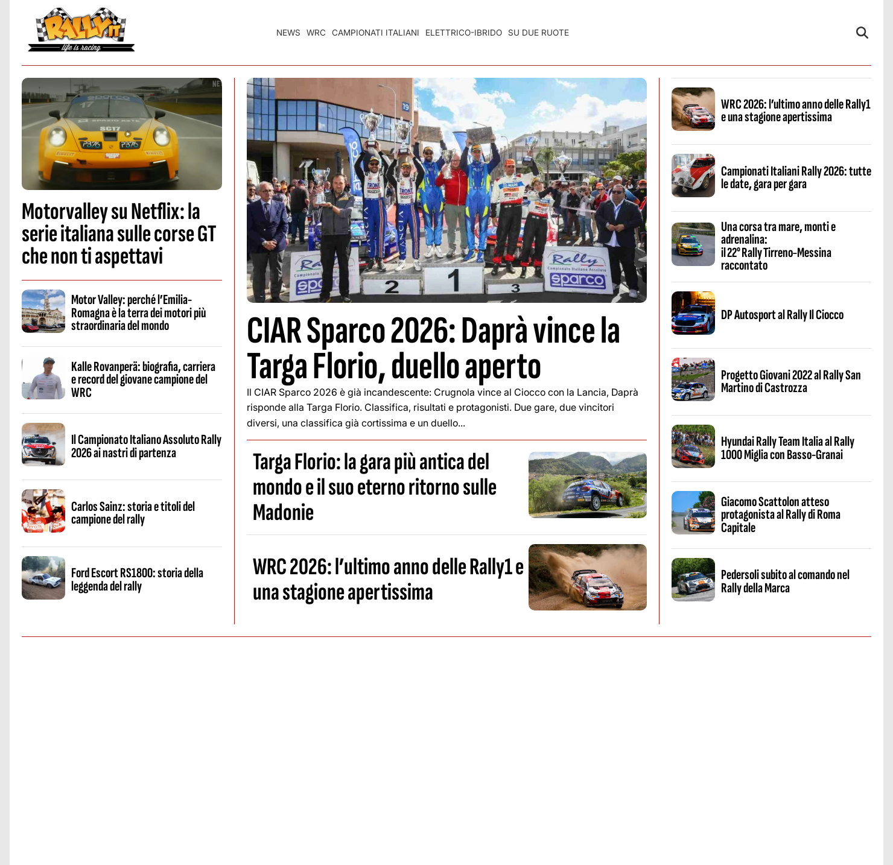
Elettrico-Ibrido (463, 32)
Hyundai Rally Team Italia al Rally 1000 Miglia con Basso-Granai (787, 448)
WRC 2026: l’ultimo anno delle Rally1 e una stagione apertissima (388, 580)
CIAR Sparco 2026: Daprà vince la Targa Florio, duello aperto (433, 349)
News (288, 32)
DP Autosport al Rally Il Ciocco (782, 314)
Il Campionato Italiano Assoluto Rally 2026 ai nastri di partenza (146, 446)
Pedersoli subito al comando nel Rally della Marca (785, 581)
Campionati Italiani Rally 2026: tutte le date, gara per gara (796, 177)
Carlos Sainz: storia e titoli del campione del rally (133, 513)
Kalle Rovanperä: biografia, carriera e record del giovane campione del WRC (143, 379)
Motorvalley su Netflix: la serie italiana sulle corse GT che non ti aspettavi (119, 234)
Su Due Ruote (538, 32)
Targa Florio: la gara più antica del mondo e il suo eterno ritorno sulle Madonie (375, 487)
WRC (316, 32)
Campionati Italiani (375, 32)
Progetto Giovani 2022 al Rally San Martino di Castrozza (791, 381)
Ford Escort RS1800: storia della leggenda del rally (137, 579)
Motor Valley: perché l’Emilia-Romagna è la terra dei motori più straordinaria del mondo (138, 312)
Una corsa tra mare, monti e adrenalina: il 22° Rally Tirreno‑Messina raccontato (778, 246)
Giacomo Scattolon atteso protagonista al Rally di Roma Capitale (781, 514)
